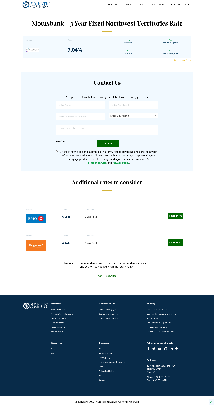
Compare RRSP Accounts (157, 327)
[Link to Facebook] (148, 348)
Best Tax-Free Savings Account (159, 323)
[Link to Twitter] (154, 349)
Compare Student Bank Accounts (160, 331)
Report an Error (182, 60)
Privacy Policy (120, 162)
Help (53, 353)
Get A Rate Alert (107, 275)
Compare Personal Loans (109, 314)
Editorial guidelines (106, 371)
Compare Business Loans (109, 318)
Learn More (175, 215)
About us (102, 349)
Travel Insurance (58, 327)
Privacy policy (104, 357)
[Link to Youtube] (160, 349)
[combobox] (133, 115)
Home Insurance (58, 309)
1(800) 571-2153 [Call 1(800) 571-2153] (162, 377)
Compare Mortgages (107, 309)
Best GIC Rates (153, 318)
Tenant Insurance (58, 318)
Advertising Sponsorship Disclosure (113, 362)
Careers (102, 380)
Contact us (103, 366)
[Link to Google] (165, 348)
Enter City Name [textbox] (119, 115)
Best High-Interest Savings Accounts (161, 314)
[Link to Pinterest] (176, 348)
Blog (53, 349)
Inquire (108, 143)
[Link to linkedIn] (171, 348)
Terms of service (97, 162)
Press (101, 375)
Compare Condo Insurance (62, 314)
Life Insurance (57, 331)
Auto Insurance (57, 323)
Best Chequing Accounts (157, 309)
